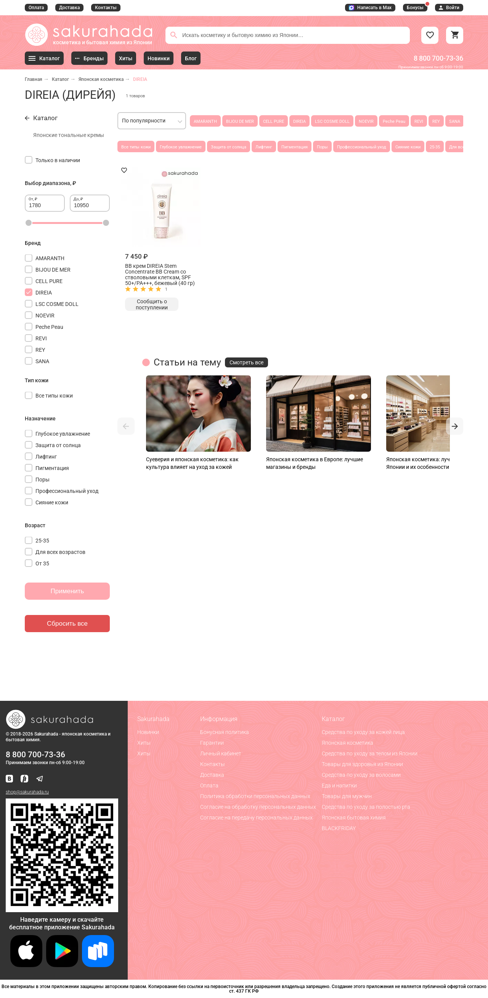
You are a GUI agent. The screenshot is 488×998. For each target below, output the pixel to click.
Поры (322, 147)
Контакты (106, 7)
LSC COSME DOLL (332, 121)
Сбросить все (67, 623)
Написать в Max (370, 7)
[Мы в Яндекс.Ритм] (24, 779)
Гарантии (212, 743)
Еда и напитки (339, 785)
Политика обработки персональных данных (255, 796)
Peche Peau (394, 121)
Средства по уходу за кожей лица (363, 732)
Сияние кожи (408, 147)
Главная (33, 79)
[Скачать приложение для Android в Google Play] (62, 965)
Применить (67, 591)
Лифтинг (263, 147)
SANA (454, 121)
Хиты (144, 743)
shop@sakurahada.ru (27, 792)
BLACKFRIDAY (339, 828)
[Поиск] (173, 35)
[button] (126, 426)
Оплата (36, 7)
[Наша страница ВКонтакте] (9, 779)
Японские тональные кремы (68, 135)
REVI (418, 121)
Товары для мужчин (347, 796)
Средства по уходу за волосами (361, 775)
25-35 (435, 147)
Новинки (148, 732)
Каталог (60, 79)
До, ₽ (78, 199)
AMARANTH (205, 121)
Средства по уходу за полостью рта (366, 807)
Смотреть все (246, 362)
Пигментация (294, 147)
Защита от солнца (228, 147)
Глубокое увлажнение (181, 147)
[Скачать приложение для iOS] (26, 965)
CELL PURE (273, 121)
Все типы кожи (136, 147)
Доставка (69, 7)
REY (436, 121)
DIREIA (299, 121)
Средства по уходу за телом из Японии (369, 753)
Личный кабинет (220, 753)
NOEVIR (366, 121)
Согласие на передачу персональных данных (256, 817)
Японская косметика (101, 79)
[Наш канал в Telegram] (39, 779)
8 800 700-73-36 (438, 58)
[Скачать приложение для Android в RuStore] (62, 909)
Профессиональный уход (361, 147)
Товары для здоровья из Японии (362, 764)
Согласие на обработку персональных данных (258, 807)
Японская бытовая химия (354, 817)
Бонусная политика (224, 732)
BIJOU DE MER (240, 121)
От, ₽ (33, 199)
